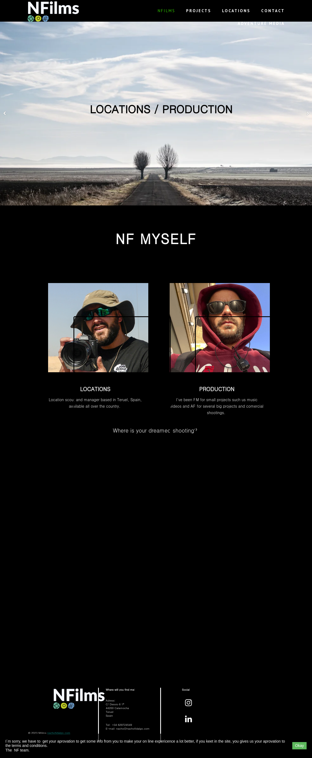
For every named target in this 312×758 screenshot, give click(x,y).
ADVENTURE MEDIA (261, 23)
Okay (299, 745)
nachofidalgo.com (58, 733)
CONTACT (273, 10)
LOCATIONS (236, 10)
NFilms (166, 10)
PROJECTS (198, 10)
